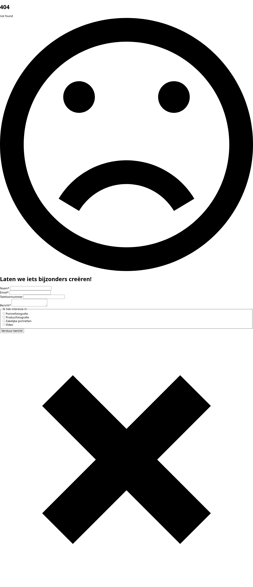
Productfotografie (17, 317)
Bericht (6, 305)
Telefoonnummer (11, 297)
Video (9, 325)
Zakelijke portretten (19, 321)
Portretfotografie (17, 314)
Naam (5, 288)
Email (4, 292)
